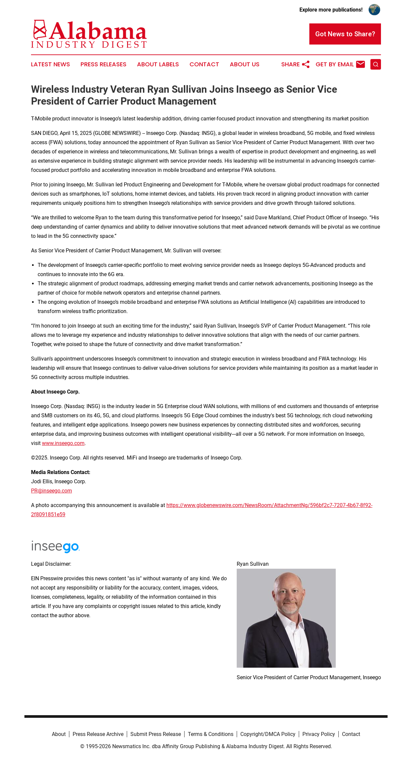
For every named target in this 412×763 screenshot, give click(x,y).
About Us (244, 64)
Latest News (50, 64)
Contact (204, 64)
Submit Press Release (155, 734)
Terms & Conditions (210, 734)
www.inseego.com (63, 443)
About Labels (158, 64)
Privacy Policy (318, 734)
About (59, 734)
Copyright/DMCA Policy (267, 734)
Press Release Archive (98, 734)
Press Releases (103, 64)
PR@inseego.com (51, 491)
